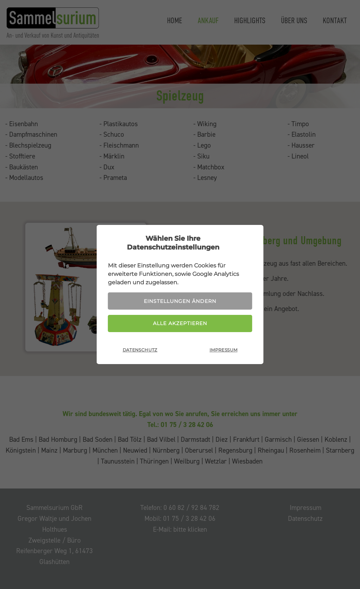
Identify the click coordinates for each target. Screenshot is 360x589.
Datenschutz (140, 349)
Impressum (223, 349)
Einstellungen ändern (180, 301)
